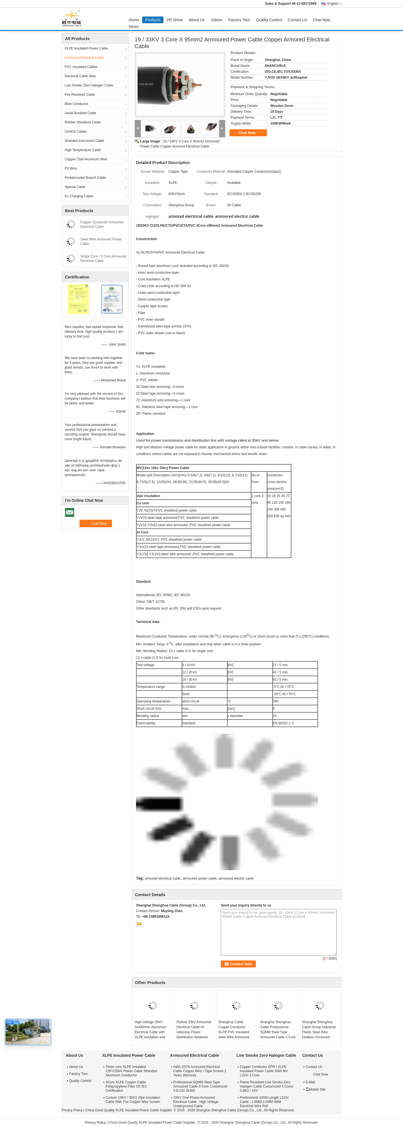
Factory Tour (239, 20)
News (134, 26)
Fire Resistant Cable (80, 95)
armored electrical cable (163, 878)
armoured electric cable (236, 878)
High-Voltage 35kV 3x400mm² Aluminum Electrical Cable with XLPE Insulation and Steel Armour (150, 1032)
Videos (217, 20)
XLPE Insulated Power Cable (86, 48)
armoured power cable (199, 878)
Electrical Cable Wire (80, 76)
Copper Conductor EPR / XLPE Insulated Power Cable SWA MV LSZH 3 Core (264, 1071)
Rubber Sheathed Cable (83, 122)
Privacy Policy (72, 1110)
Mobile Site (315, 1089)
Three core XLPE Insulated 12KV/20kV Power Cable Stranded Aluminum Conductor (131, 1071)
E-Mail (310, 1082)
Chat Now (321, 20)
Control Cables (76, 131)
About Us (197, 20)
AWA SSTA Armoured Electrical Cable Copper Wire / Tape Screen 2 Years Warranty (199, 1071)
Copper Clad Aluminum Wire (86, 159)
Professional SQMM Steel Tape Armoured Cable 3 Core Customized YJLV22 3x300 (200, 1086)
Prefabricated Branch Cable (85, 178)
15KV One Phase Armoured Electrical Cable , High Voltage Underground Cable (195, 1102)
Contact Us (297, 20)
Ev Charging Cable (79, 196)
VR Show (175, 20)
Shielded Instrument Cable (84, 141)
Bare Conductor (76, 104)
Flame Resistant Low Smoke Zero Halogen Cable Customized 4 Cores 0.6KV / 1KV (266, 1086)
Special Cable (75, 187)
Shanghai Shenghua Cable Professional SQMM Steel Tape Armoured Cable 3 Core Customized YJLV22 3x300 (278, 1034)
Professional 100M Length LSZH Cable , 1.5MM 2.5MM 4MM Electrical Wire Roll (264, 1102)
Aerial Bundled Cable (80, 113)
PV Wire (71, 168)
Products (152, 20)
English (334, 4)
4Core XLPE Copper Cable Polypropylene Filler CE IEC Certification (126, 1086)
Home (134, 20)
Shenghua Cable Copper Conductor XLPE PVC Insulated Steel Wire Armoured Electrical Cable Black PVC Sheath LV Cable (234, 1034)
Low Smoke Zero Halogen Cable (89, 85)
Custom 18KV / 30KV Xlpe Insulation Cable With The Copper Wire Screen (133, 1100)
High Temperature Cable (83, 150)
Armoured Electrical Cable (84, 58)
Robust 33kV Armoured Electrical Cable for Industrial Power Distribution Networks (193, 1029)
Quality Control (269, 20)
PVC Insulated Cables (81, 67)
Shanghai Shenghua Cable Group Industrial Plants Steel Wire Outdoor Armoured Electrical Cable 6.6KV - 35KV (320, 1034)
